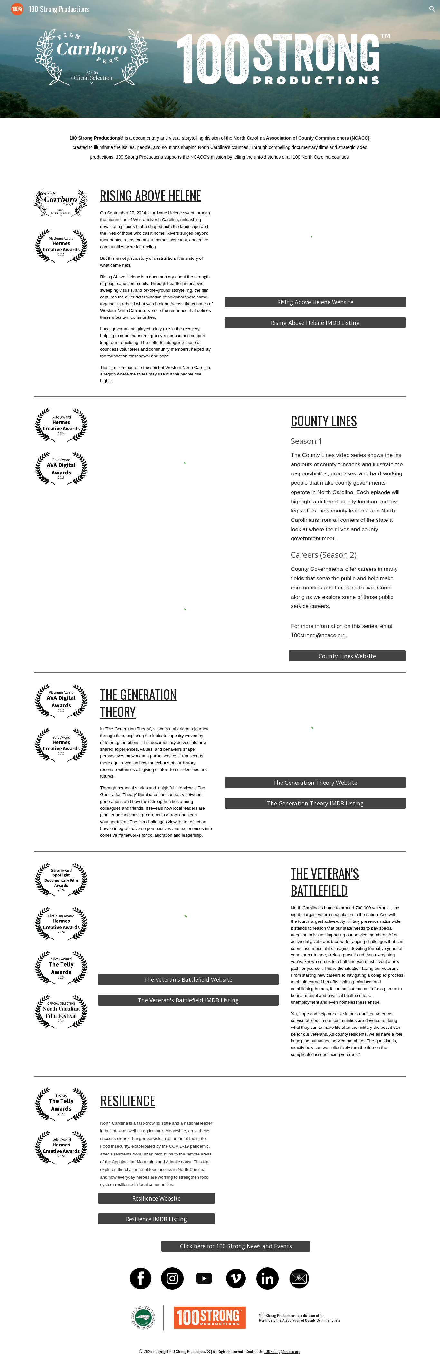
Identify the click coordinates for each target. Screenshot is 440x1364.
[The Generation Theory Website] (315, 782)
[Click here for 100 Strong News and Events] (235, 1246)
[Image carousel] (93, 59)
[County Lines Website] (347, 656)
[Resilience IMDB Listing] (156, 1219)
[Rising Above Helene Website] (315, 302)
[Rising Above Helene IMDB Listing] (315, 323)
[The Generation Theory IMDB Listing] (315, 803)
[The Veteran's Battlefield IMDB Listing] (188, 1000)
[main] (220, 147)
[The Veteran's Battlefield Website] (188, 979)
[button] (432, 9)
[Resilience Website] (156, 1198)
